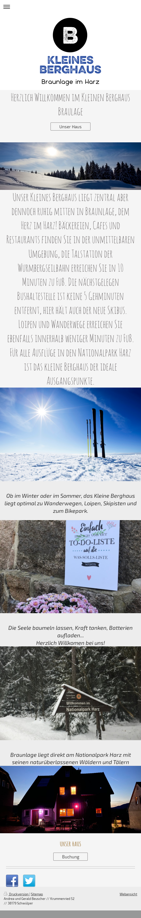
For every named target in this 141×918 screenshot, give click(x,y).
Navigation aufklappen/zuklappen (70, 6)
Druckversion (16, 894)
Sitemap (37, 894)
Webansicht (128, 894)
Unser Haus (70, 126)
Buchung (70, 856)
